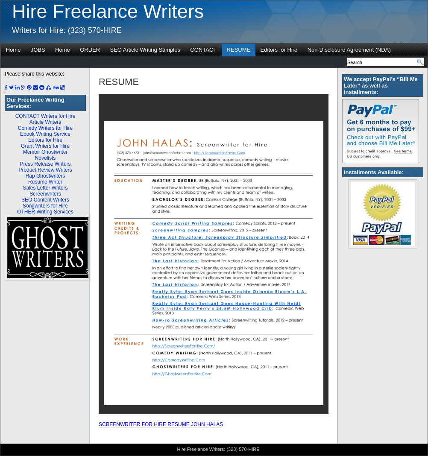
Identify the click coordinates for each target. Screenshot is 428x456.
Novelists (45, 158)
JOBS (38, 50)
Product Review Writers (45, 170)
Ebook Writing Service (45, 134)
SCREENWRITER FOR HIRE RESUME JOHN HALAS (161, 424)
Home (13, 50)
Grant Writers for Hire (45, 146)
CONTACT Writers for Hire (45, 116)
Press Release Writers (45, 164)
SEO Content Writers (45, 200)
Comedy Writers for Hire (45, 128)
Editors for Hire (279, 50)
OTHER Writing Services (45, 212)
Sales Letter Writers (45, 188)
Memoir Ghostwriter (45, 152)
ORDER (90, 50)
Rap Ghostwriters (45, 176)
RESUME (239, 50)
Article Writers (45, 122)
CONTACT (203, 50)
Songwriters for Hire (45, 206)
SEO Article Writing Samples (145, 50)
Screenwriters (45, 194)
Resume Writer (45, 182)
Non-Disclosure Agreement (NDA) (349, 50)
